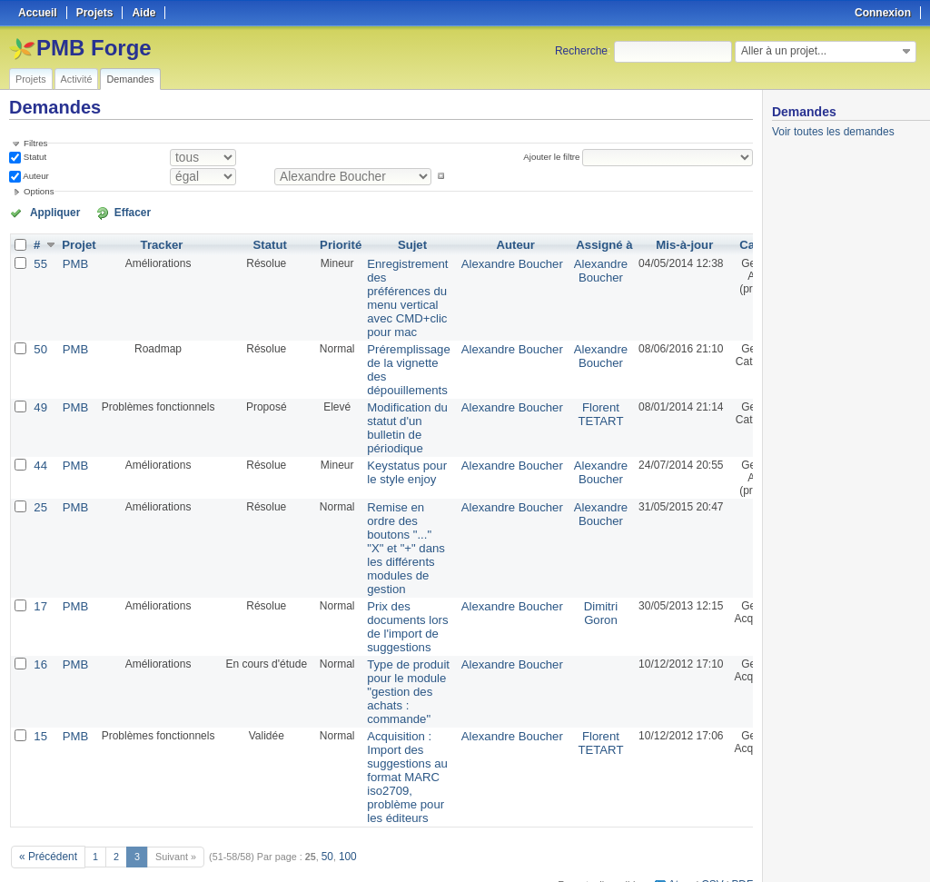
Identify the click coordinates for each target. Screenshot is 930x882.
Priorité (335, 243)
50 (40, 341)
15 (40, 706)
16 (40, 639)
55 (40, 261)
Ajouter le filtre (555, 157)
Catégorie (739, 243)
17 (40, 585)
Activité (77, 79)
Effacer (109, 211)
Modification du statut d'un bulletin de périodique (397, 415)
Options (39, 191)
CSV (716, 846)
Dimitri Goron (574, 591)
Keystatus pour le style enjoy (397, 457)
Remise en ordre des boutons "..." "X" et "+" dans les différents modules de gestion (396, 530)
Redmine (419, 872)
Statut (33, 157)
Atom (686, 846)
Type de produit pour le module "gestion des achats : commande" (398, 665)
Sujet (402, 243)
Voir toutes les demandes (833, 131)
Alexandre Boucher (493, 261)
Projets (30, 79)
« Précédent (45, 820)
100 (340, 820)
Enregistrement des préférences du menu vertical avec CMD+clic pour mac (397, 293)
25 (40, 492)
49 (40, 396)
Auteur (35, 176)
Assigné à (579, 243)
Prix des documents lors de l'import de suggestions (397, 604)
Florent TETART (575, 402)
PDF (744, 846)
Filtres (35, 143)
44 (40, 450)
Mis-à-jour (656, 243)
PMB (73, 261)
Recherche (581, 51)
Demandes (129, 79)
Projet (77, 243)
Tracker (158, 243)
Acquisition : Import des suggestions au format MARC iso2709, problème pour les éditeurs (397, 744)
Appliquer (48, 211)
